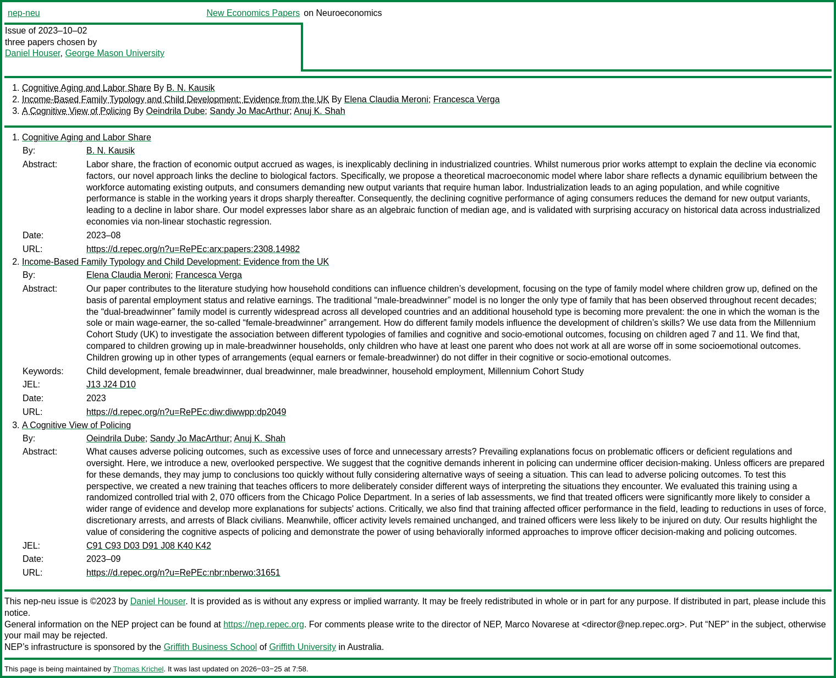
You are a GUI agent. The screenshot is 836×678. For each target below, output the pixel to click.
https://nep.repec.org (263, 624)
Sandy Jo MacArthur (249, 111)
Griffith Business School (210, 647)
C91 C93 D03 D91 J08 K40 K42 (148, 545)
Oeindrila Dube (175, 111)
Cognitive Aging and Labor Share (86, 87)
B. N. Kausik (190, 87)
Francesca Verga (466, 99)
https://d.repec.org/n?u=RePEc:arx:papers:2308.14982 (193, 249)
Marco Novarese (537, 624)
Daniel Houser (33, 53)
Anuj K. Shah (319, 111)
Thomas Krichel (138, 669)
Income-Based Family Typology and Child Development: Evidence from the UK (175, 99)
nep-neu (24, 13)
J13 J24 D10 (111, 384)
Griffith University (302, 647)
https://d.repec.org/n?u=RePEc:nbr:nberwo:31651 (183, 572)
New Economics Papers (253, 13)
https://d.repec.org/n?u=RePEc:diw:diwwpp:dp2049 (186, 412)
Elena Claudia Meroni (386, 99)
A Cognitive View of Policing (76, 111)
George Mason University (114, 53)
